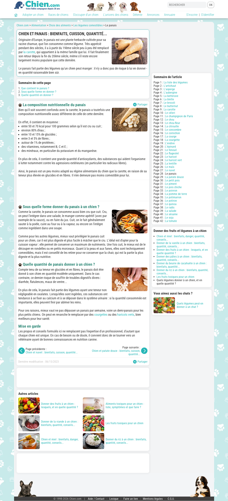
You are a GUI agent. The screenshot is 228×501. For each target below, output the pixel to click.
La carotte (169, 109)
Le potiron (171, 200)
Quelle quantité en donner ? (37, 95)
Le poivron (171, 190)
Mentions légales (153, 498)
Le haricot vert (173, 160)
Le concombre (173, 129)
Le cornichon (172, 133)
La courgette (172, 140)
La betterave (171, 96)
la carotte (29, 52)
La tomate (171, 221)
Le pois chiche (173, 187)
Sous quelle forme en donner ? (38, 91)
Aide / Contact (96, 498)
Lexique (113, 498)
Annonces (153, 15)
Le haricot (171, 156)
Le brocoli (169, 102)
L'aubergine (170, 92)
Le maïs (169, 167)
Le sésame (171, 214)
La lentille (171, 163)
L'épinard (170, 146)
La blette (169, 99)
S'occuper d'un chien (86, 15)
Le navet (170, 170)
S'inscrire (192, 15)
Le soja (169, 217)
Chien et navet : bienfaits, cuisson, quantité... (52, 352)
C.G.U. (171, 498)
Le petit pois (172, 180)
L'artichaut (170, 86)
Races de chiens (58, 15)
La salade (170, 211)
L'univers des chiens (115, 15)
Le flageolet (172, 153)
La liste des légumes (176, 82)
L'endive (170, 143)
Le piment (171, 183)
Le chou (169, 119)
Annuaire (169, 15)
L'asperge (169, 89)
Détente (137, 15)
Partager (140, 104)
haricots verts (125, 314)
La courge (171, 136)
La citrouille (172, 126)
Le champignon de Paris (179, 116)
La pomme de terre (176, 194)
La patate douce (174, 177)
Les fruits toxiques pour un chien (175, 277)
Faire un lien (130, 498)
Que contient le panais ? (35, 88)
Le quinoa (171, 204)
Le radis (169, 207)
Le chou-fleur (172, 123)
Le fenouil (171, 150)
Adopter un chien (33, 15)
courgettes (100, 314)
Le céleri (170, 113)
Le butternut (171, 106)
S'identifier (207, 15)
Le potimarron (173, 197)
